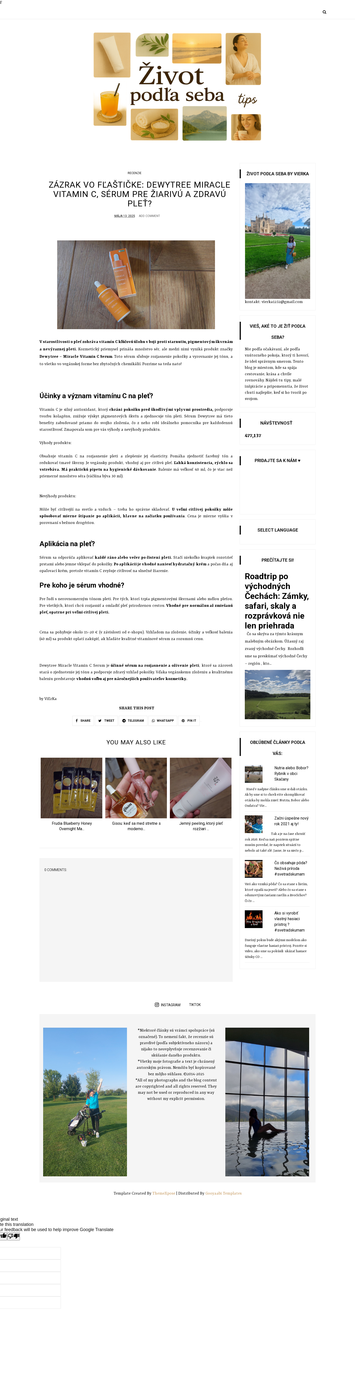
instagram (167, 1005)
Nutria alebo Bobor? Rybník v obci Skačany (291, 774)
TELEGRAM (133, 720)
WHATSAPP (163, 720)
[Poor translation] (13, 1237)
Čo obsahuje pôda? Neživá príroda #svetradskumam (290, 868)
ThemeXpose (164, 1194)
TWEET (106, 720)
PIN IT (189, 720)
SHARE (83, 720)
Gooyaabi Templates (223, 1194)
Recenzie (135, 173)
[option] (71, 796)
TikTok (195, 1006)
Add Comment (149, 216)
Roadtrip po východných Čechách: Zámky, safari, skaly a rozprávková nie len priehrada (277, 600)
